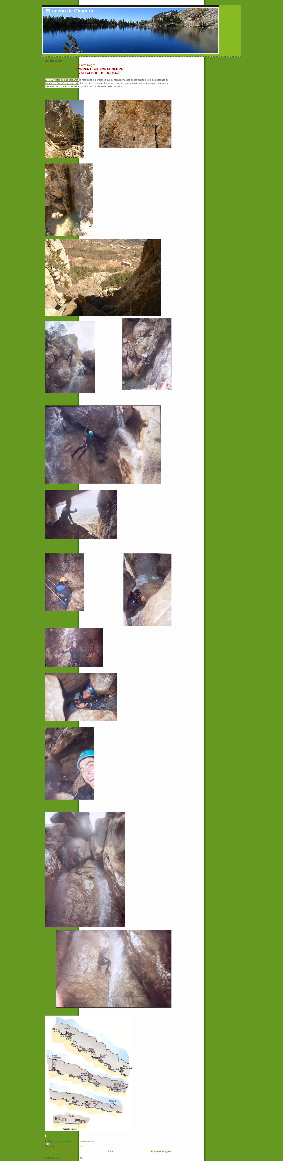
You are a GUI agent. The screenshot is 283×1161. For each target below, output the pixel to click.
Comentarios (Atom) (71, 1157)
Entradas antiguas (161, 1151)
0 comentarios (86, 1141)
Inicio (111, 1151)
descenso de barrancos (69, 1146)
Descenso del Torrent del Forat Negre (70, 65)
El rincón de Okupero (69, 11)
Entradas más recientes (58, 1151)
